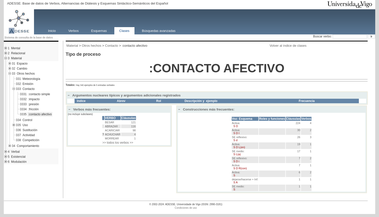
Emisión (27, 84)
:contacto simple (39, 94)
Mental (15, 48)
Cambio (22, 68)
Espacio (22, 63)
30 (298, 130)
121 (133, 122)
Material (16, 58)
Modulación (18, 162)
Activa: (236, 125)
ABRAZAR (111, 126)
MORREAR (112, 138)
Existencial (18, 156)
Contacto (28, 89)
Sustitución (29, 130)
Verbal (15, 151)
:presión (33, 104)
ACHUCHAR (112, 134)
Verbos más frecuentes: (89, 109)
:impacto (34, 99)
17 (298, 151)
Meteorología (31, 79)
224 (298, 123)
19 (298, 144)
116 (133, 126)
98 (134, 130)
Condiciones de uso (186, 207)
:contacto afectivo (40, 114)
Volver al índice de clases (287, 45)
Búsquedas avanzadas (158, 30)
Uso (25, 125)
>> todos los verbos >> (117, 142)
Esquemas (99, 30)
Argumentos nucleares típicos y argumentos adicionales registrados (124, 95)
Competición (30, 140)
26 (298, 137)
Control (27, 120)
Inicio (52, 30)
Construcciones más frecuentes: (206, 109)
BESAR (109, 122)
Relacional (18, 53)
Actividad (28, 135)
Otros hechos (26, 73)
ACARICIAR (112, 130)
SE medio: (238, 153)
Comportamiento (28, 146)
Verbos (73, 30)
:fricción (33, 109)
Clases (124, 30)
